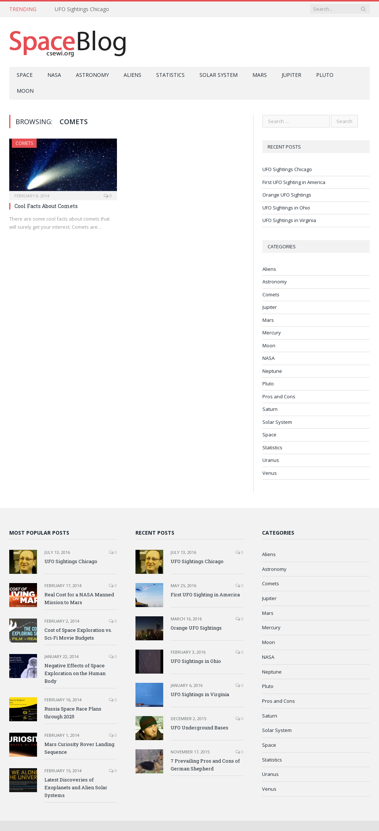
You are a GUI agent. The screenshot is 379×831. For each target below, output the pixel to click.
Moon (25, 90)
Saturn (270, 409)
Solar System (218, 74)
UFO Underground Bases (199, 727)
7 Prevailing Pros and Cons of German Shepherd (205, 764)
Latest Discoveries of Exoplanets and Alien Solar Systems (75, 787)
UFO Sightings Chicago (82, 9)
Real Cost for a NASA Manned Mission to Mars (79, 598)
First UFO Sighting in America (293, 182)
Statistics (170, 74)
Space (25, 74)
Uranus (270, 460)
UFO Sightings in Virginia (289, 220)
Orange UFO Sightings (286, 194)
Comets (24, 143)
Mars (259, 74)
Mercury (271, 332)
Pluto (324, 74)
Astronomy (92, 74)
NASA (54, 74)
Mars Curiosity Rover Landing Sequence (79, 748)
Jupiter (291, 74)
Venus (269, 473)
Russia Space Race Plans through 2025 (72, 712)
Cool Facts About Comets (46, 206)
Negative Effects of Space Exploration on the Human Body (74, 673)
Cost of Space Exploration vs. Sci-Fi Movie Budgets (78, 634)
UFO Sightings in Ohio (286, 207)
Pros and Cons (278, 396)
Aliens (132, 74)
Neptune (272, 371)
